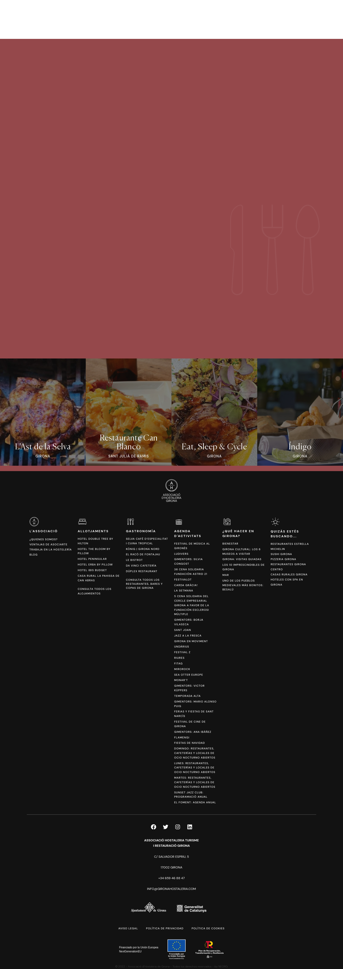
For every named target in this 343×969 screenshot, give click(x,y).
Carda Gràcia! (186, 585)
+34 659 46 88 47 (171, 878)
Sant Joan (182, 630)
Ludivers (181, 554)
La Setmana (183, 590)
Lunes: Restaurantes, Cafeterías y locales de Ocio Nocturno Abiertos (194, 767)
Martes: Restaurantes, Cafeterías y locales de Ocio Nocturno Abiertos (194, 782)
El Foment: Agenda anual (195, 802)
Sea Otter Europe (188, 674)
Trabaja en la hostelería (50, 549)
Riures (179, 658)
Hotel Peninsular (92, 559)
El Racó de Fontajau (143, 554)
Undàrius (181, 646)
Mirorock (182, 669)
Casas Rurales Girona (289, 574)
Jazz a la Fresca (188, 635)
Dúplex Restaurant (142, 571)
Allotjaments (93, 531)
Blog (33, 554)
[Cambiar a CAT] (308, 19)
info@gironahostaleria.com (171, 889)
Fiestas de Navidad (189, 743)
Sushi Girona (281, 554)
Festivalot (183, 579)
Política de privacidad (165, 928)
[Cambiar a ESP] (316, 19)
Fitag (178, 663)
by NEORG (221, 966)
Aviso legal (128, 928)
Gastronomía (141, 531)
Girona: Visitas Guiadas (242, 559)
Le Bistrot (134, 560)
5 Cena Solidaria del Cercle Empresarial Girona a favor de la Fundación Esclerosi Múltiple (191, 605)
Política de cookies (208, 928)
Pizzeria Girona (283, 559)
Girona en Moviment (191, 641)
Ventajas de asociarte (48, 544)
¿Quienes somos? (43, 539)
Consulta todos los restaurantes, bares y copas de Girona (144, 584)
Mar (225, 575)
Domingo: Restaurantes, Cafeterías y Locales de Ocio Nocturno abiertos (194, 753)
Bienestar (230, 543)
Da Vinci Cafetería (141, 565)
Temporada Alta (187, 696)
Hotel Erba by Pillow (95, 564)
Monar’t (181, 680)
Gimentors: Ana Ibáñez (192, 732)
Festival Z (182, 652)
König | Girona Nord (142, 549)
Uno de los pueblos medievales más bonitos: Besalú (242, 585)
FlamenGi (181, 737)
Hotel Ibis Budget (92, 570)
